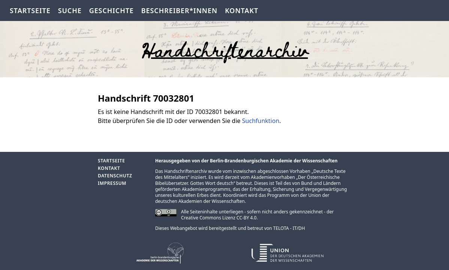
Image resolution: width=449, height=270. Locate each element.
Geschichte (111, 10)
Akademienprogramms (206, 189)
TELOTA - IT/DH (289, 228)
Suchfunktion (261, 121)
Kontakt (241, 10)
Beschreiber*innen (179, 10)
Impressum (112, 183)
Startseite (30, 10)
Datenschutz (115, 175)
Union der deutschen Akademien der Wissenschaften (242, 198)
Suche (70, 10)
